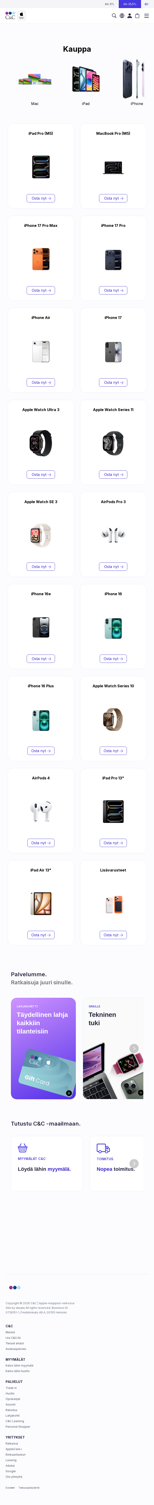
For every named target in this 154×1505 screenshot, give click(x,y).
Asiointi (11, 1404)
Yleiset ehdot (15, 1343)
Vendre (20, 1308)
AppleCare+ (14, 1449)
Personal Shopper (18, 1426)
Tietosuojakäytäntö (28, 1487)
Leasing (11, 1460)
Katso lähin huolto (18, 1371)
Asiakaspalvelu (16, 1349)
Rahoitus (11, 1410)
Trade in (11, 1388)
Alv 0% (109, 4)
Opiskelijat (13, 1399)
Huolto (10, 1393)
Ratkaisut (12, 1443)
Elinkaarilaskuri (16, 1454)
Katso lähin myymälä (19, 1365)
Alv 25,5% (129, 4)
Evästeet (10, 1487)
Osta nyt (41, 198)
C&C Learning (15, 1421)
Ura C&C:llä (13, 1338)
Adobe (10, 1465)
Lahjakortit (13, 1415)
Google (11, 1471)
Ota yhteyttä (14, 1476)
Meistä (10, 1332)
